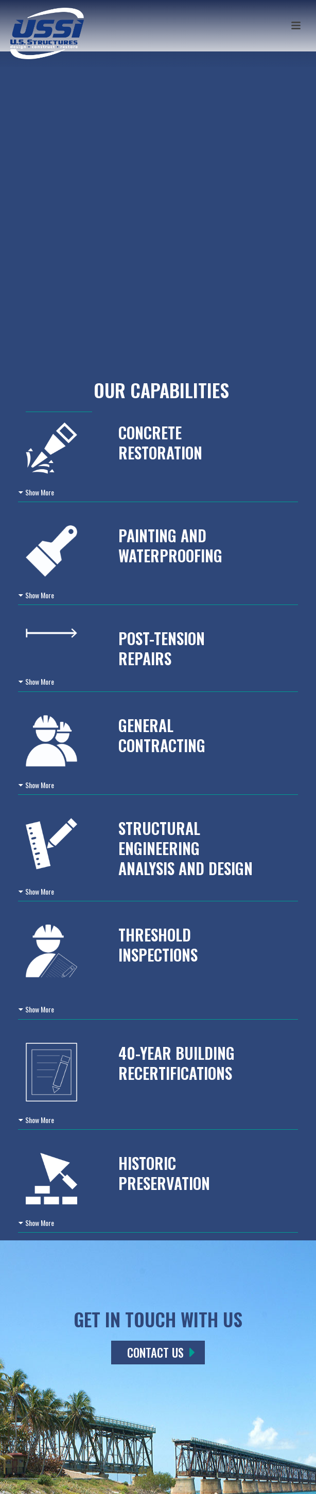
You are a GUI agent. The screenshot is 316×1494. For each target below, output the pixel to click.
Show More (39, 492)
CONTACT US (161, 1352)
